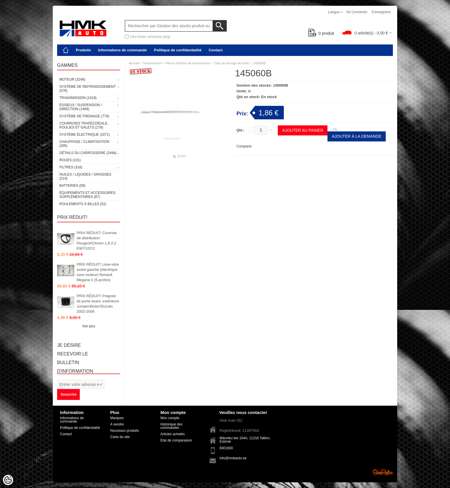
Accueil (134, 63)
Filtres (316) (70, 167)
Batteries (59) (72, 186)
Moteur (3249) (72, 79)
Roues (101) (70, 160)
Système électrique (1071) (84, 135)
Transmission (152, 63)
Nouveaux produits (124, 430)
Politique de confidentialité (177, 50)
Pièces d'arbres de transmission (187, 63)
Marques (117, 418)
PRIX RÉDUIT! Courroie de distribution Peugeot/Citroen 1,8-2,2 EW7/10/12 (97, 240)
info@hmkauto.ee (233, 458)
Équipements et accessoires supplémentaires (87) (87, 195)
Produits (83, 50)
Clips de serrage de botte (231, 63)
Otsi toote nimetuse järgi (150, 36)
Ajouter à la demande (356, 136)
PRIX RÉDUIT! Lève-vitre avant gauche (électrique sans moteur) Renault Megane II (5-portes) (98, 272)
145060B (259, 63)
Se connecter (356, 12)
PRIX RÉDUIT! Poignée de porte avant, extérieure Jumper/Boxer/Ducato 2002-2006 (98, 304)
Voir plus (88, 326)
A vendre (117, 424)
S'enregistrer (381, 12)
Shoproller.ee (383, 472)
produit (321, 33)
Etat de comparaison (176, 440)
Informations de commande (122, 50)
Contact (215, 50)
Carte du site (120, 437)
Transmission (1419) (77, 98)
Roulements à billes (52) (82, 204)
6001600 (226, 448)
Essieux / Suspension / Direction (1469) (80, 107)
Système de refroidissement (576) (87, 89)
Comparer (244, 146)
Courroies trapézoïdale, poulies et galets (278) (83, 125)
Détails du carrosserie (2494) (88, 153)
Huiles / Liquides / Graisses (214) (85, 176)
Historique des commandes (171, 426)
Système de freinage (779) (84, 116)
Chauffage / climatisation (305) (84, 144)
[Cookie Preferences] (8, 480)
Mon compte (169, 418)
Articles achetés (172, 434)
